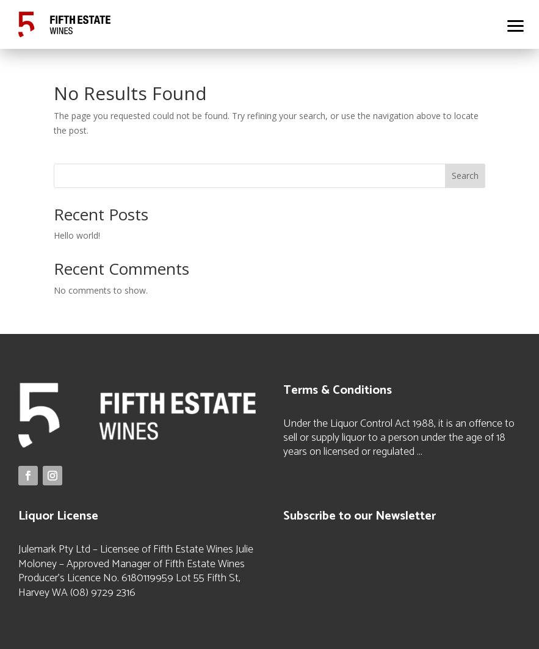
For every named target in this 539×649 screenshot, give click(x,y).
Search (465, 175)
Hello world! (77, 235)
